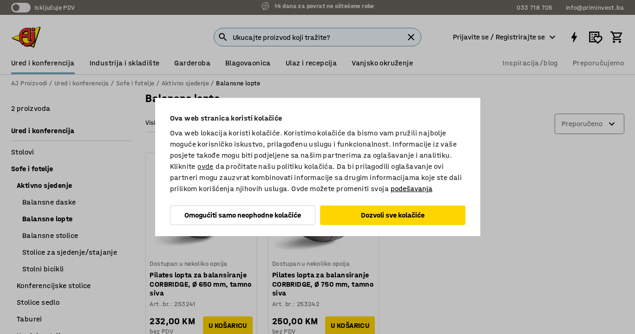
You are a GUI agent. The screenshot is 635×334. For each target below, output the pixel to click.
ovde (205, 166)
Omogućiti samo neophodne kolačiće (242, 215)
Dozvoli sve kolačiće (393, 215)
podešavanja (411, 188)
